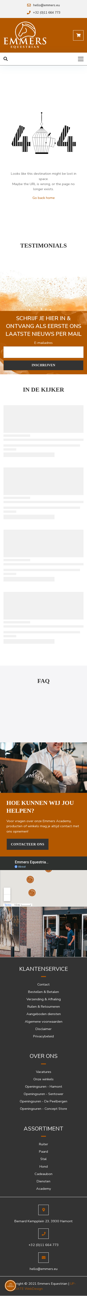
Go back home (43, 197)
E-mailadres (43, 342)
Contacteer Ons (27, 844)
